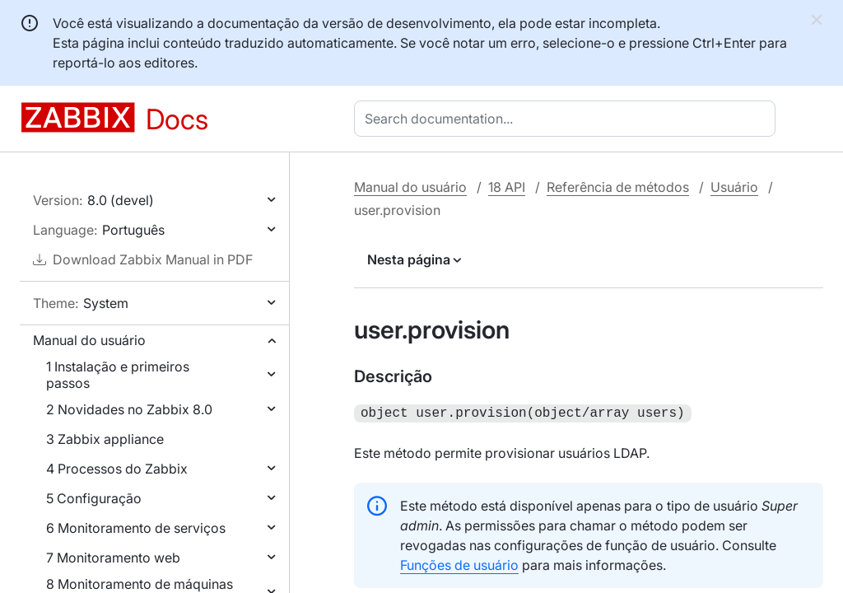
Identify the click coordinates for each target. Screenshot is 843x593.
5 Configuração (94, 498)
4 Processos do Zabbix (117, 468)
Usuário (734, 187)
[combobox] (568, 118)
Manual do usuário (89, 340)
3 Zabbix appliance (105, 439)
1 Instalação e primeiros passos (117, 374)
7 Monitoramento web (113, 557)
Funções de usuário (459, 563)
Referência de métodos (618, 187)
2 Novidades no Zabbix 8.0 (129, 409)
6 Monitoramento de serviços (136, 528)
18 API (506, 187)
